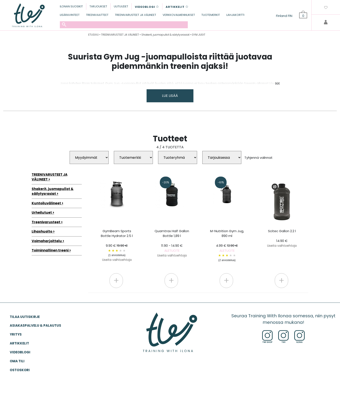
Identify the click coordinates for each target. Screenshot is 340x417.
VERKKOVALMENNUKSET (179, 15)
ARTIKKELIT (19, 343)
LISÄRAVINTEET (70, 15)
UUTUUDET (121, 6)
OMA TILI (17, 361)
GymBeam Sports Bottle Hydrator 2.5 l (117, 245)
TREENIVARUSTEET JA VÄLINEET (135, 15)
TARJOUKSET (98, 6)
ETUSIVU (93, 34)
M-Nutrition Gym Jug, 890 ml (227, 245)
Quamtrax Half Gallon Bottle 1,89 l (172, 243)
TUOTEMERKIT (210, 15)
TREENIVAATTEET (97, 15)
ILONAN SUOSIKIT (71, 6)
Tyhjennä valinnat (258, 157)
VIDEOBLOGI (20, 352)
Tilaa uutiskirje (25, 316)
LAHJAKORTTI (235, 15)
